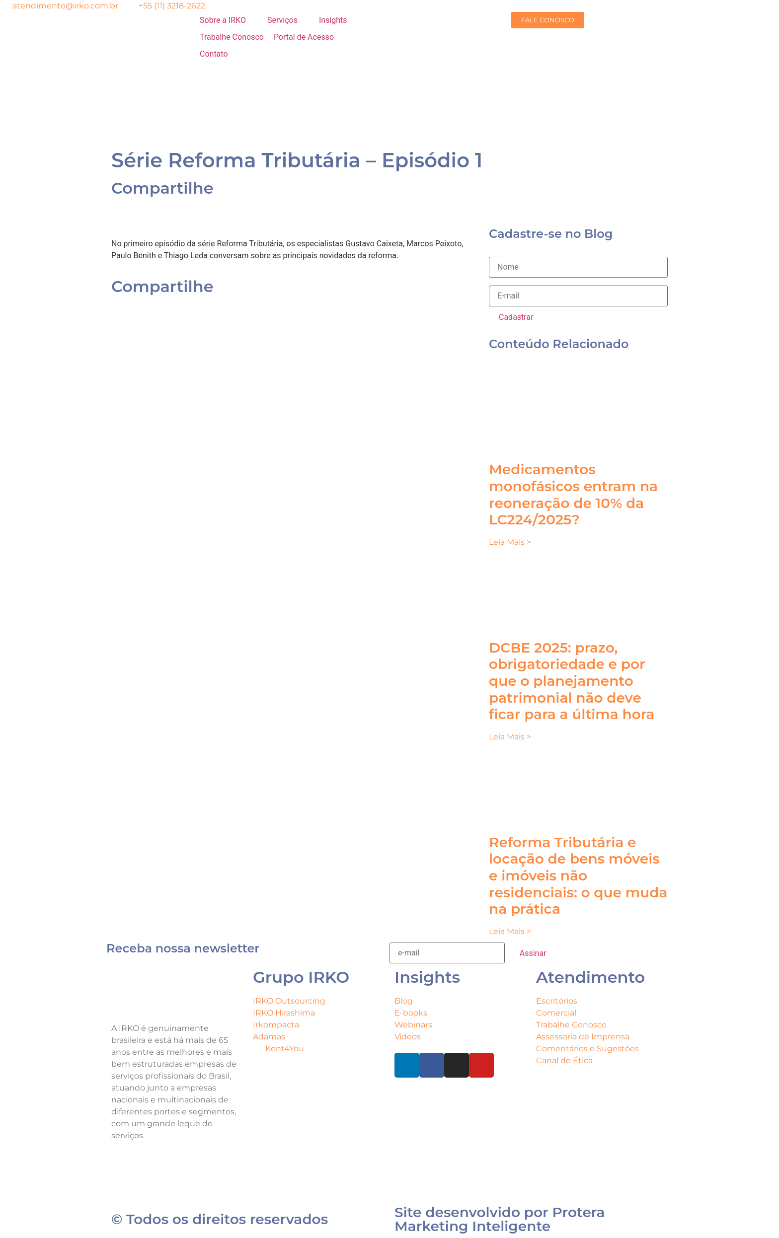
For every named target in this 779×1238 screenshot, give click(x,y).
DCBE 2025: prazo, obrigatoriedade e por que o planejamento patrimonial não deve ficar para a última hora (571, 681)
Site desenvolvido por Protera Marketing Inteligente (499, 1219)
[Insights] (339, 20)
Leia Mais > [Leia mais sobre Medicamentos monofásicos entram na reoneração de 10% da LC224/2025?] (510, 542)
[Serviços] (288, 20)
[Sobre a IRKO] (228, 20)
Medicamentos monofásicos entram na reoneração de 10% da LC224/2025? (573, 494)
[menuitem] (274, 104)
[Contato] (219, 54)
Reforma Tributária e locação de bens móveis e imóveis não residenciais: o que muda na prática (578, 875)
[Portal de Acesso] (309, 37)
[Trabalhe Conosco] (232, 37)
